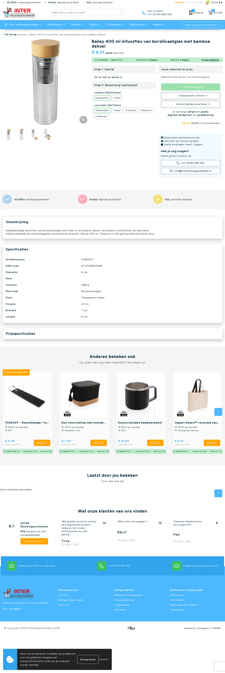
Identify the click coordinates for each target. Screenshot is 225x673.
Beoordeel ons (33, 541)
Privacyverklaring (124, 600)
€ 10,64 (131, 442)
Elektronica (137, 24)
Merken (157, 24)
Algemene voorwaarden (128, 595)
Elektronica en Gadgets (184, 605)
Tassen (93, 24)
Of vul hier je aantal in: (108, 77)
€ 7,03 (73, 442)
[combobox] (84, 12)
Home (22, 34)
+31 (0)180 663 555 (159, 14)
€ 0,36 (17, 442)
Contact (63, 595)
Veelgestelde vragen (70, 600)
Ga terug (10, 34)
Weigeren (104, 659)
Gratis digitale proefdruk (191, 104)
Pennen (75, 24)
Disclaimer (120, 609)
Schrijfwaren (177, 600)
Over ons (63, 605)
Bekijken (42, 442)
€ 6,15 (186, 442)
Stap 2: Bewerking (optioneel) (115, 85)
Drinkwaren (55, 24)
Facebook (190, 628)
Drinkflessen (177, 595)
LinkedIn (216, 628)
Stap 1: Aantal (104, 69)
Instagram (204, 628)
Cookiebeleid (122, 605)
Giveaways (114, 24)
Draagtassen (177, 609)
